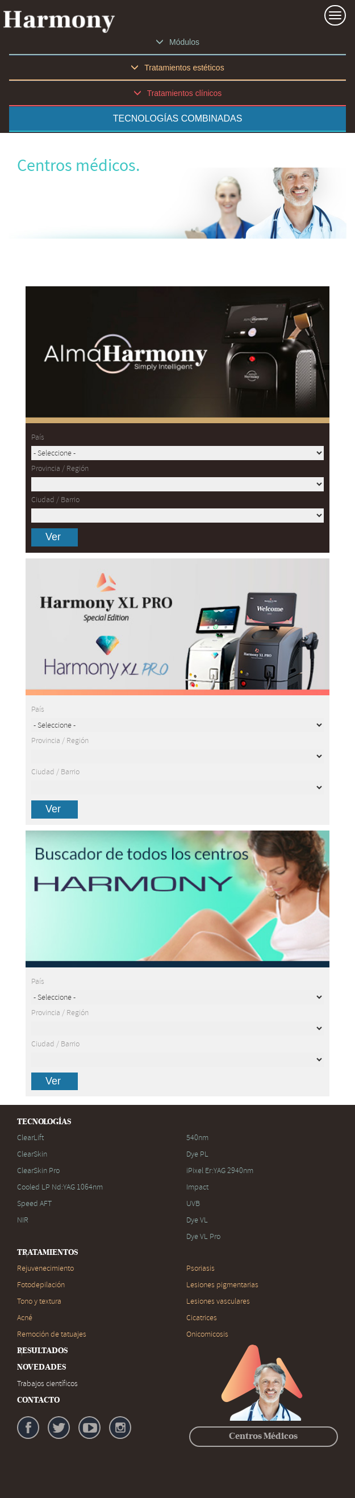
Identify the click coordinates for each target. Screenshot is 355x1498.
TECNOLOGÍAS (44, 1122)
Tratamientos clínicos (177, 93)
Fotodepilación (41, 1285)
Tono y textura (39, 1301)
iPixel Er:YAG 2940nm (219, 1170)
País (37, 437)
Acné (24, 1317)
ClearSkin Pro (38, 1170)
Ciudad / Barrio (55, 499)
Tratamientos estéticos (177, 67)
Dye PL (197, 1154)
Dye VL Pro (203, 1236)
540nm (197, 1137)
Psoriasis (200, 1268)
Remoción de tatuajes (51, 1334)
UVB (193, 1203)
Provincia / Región (60, 468)
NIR (22, 1220)
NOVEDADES (41, 1367)
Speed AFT (34, 1203)
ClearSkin (32, 1154)
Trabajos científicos (47, 1383)
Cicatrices (201, 1317)
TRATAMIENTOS (47, 1252)
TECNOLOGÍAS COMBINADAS (178, 118)
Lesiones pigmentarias (222, 1285)
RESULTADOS (42, 1351)
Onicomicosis (207, 1334)
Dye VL (197, 1220)
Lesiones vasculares (218, 1301)
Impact (197, 1187)
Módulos (177, 42)
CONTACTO (38, 1400)
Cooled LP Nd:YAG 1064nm (60, 1187)
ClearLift (30, 1137)
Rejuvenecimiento (45, 1268)
